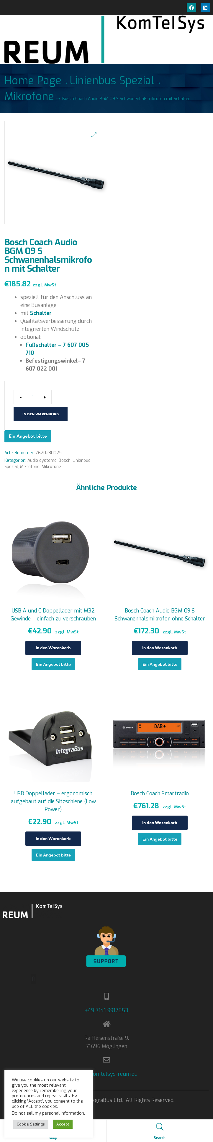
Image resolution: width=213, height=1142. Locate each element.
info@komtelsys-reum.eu (106, 1074)
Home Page (32, 81)
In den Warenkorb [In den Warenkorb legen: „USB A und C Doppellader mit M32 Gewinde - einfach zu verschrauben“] (53, 647)
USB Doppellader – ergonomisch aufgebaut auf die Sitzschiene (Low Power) (53, 801)
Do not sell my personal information (48, 1113)
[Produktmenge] (32, 397)
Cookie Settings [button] (31, 1124)
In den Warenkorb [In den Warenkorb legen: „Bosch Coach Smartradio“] (159, 822)
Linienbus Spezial (112, 81)
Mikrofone (29, 96)
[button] (94, 134)
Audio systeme (42, 460)
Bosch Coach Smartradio (160, 793)
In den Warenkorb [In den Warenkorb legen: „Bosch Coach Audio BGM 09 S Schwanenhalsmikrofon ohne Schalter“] (159, 647)
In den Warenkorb (40, 414)
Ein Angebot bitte (28, 436)
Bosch (65, 460)
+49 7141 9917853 (106, 1010)
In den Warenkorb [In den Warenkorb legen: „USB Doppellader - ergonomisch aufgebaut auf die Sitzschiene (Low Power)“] (53, 838)
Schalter (41, 313)
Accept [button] (62, 1124)
